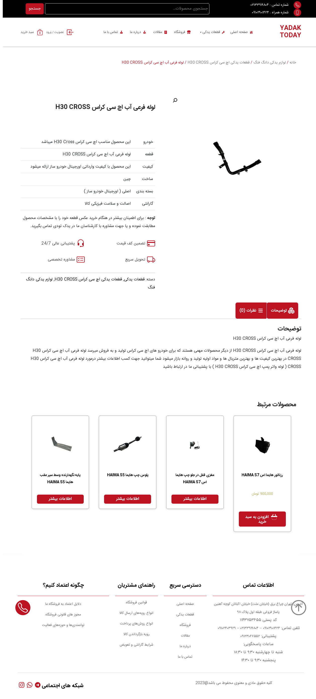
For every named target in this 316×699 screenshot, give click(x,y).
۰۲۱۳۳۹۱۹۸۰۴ (257, 5)
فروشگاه (177, 32)
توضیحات (276, 311)
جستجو (32, 8)
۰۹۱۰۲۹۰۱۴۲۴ (257, 13)
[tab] (280, 310)
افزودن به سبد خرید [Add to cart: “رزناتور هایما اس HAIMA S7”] (254, 519)
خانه (290, 63)
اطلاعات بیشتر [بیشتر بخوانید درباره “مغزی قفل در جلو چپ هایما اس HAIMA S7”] (192, 499)
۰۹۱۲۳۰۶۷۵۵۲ (247, 636)
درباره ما (132, 32)
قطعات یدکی (206, 32)
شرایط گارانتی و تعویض (134, 645)
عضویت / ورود (58, 32)
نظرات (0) (246, 311)
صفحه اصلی (236, 32)
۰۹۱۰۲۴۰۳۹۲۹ (223, 628)
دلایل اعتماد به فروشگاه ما (60, 604)
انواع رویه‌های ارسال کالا (134, 613)
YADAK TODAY (287, 32)
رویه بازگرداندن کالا (134, 634)
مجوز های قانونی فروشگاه (60, 615)
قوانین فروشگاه (133, 603)
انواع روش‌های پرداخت (133, 624)
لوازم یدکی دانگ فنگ (267, 63)
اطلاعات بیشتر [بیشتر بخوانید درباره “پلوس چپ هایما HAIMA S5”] (124, 499)
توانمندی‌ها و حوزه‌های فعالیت (60, 625)
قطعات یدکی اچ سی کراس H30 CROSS (216, 63)
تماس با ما (108, 32)
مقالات (154, 32)
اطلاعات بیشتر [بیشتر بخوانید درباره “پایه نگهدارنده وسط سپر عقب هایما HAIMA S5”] (57, 499)
